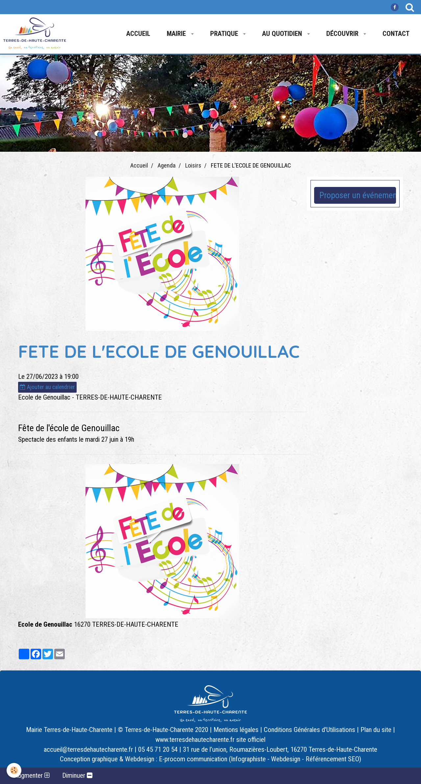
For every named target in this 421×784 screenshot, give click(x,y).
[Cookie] (14, 770)
